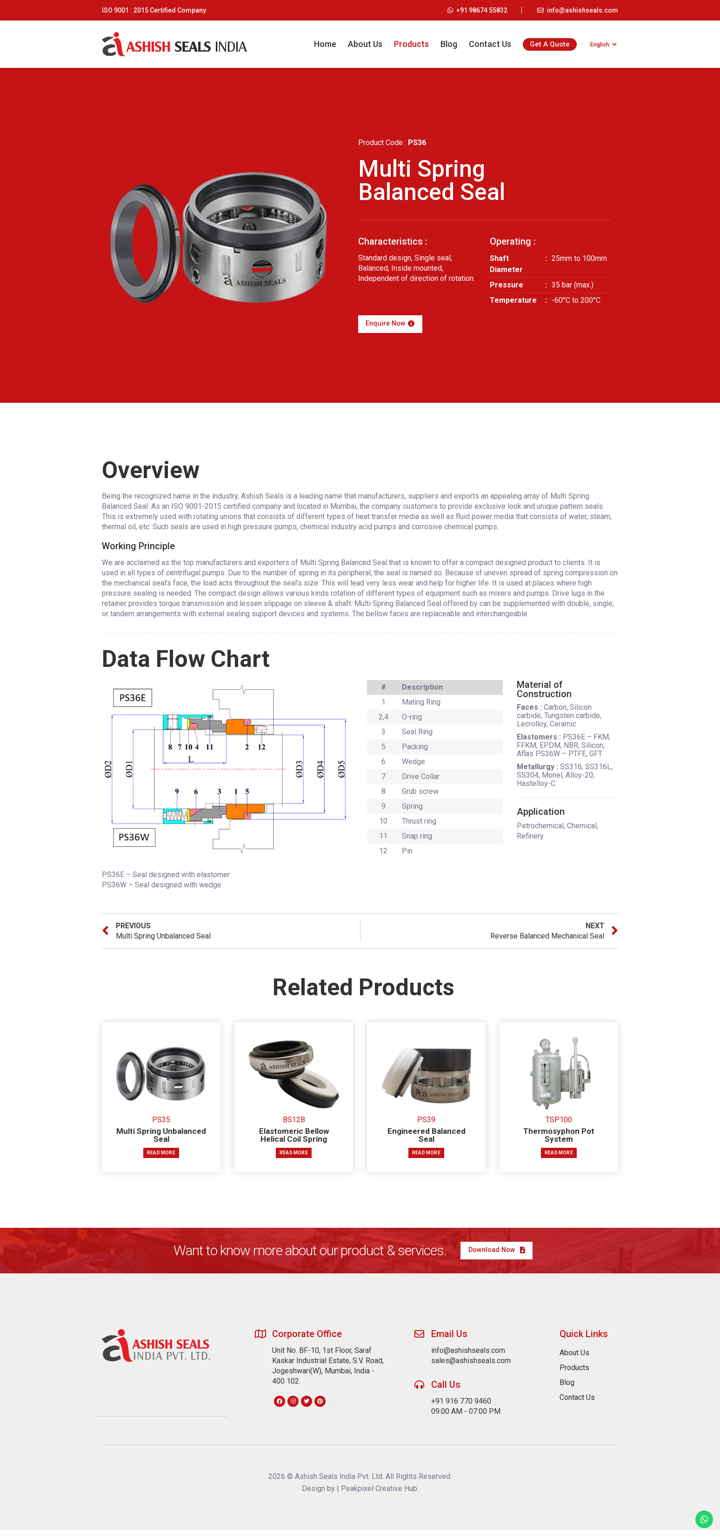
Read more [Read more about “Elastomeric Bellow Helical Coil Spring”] (294, 1156)
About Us (360, 44)
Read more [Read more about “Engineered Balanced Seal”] (426, 1156)
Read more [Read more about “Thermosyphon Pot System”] (559, 1156)
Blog (443, 44)
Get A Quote (545, 44)
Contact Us (485, 44)
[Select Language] (600, 44)
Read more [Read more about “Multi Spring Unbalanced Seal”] (161, 1156)
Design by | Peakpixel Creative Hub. (360, 1496)
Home (320, 44)
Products (406, 44)
